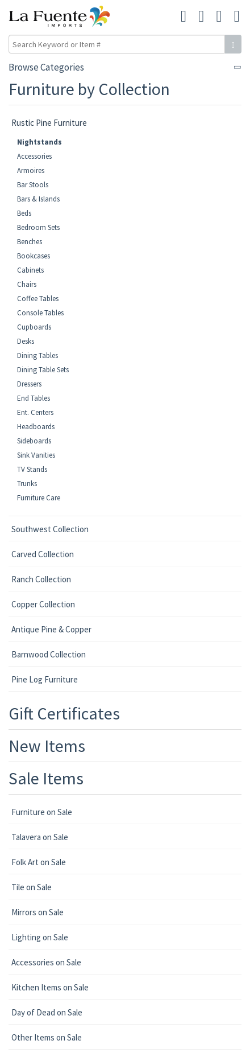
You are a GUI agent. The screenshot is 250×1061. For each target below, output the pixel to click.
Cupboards (34, 327)
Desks (25, 341)
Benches (29, 241)
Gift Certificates (64, 713)
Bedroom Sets (38, 227)
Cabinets (30, 270)
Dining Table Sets (43, 370)
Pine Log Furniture (44, 679)
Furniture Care (38, 498)
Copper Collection (43, 604)
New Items (47, 745)
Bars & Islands (38, 199)
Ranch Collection (41, 579)
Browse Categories (46, 67)
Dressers (29, 384)
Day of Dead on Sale (46, 1012)
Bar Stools (32, 185)
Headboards (36, 426)
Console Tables (40, 313)
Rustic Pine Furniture (49, 122)
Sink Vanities (36, 455)
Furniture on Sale (41, 812)
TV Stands (32, 469)
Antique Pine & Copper (51, 629)
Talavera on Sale (39, 837)
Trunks (27, 483)
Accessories (34, 156)
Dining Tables (37, 355)
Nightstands (39, 142)
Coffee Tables (38, 298)
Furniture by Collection (89, 89)
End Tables (33, 398)
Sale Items (46, 778)
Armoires (30, 170)
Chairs (26, 284)
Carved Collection (42, 554)
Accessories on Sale (46, 962)
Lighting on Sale (39, 937)
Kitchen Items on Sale (50, 987)
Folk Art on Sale (38, 862)
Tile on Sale (31, 887)
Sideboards (34, 441)
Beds (24, 213)
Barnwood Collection (48, 654)
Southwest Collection (50, 529)
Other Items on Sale (46, 1037)
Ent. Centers (35, 412)
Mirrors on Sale (37, 912)
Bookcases (33, 256)
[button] (219, 16)
